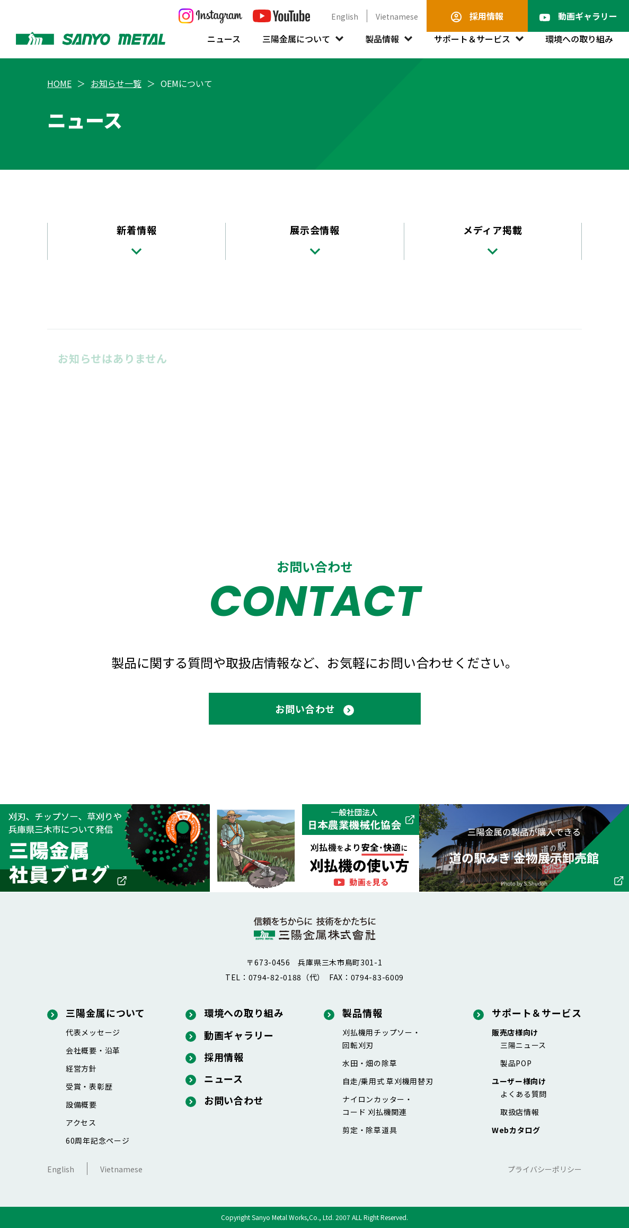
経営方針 (81, 1068)
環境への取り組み (579, 38)
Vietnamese (397, 16)
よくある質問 (523, 1093)
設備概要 (81, 1104)
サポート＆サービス (472, 38)
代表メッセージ (93, 1032)
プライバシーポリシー (545, 1169)
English (344, 16)
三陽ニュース (523, 1045)
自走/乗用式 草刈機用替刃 (387, 1081)
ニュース (224, 38)
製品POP (516, 1063)
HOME (59, 83)
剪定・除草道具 (369, 1130)
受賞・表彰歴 (89, 1086)
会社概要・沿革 (93, 1050)
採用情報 (214, 1057)
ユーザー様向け (519, 1081)
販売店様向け (515, 1032)
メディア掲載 (492, 239)
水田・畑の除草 (369, 1063)
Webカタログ (516, 1130)
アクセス (81, 1122)
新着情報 (137, 239)
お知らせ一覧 (116, 83)
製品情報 (382, 38)
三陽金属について (296, 38)
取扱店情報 (519, 1112)
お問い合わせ (224, 1100)
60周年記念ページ (97, 1140)
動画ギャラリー (229, 1035)
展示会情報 (315, 239)
